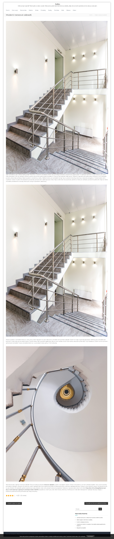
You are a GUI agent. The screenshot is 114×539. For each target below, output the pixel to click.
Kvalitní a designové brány (83, 522)
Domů (8, 10)
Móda (36, 10)
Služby (50, 10)
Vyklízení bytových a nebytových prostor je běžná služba (90, 517)
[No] (112, 536)
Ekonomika (23, 10)
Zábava (68, 10)
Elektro (31, 10)
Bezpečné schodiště (81, 527)
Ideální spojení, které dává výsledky (84, 519)
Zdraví (74, 10)
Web (62, 10)
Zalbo (57, 4)
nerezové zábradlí (49, 484)
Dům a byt (15, 10)
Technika (56, 10)
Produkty (43, 10)
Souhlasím (90, 536)
